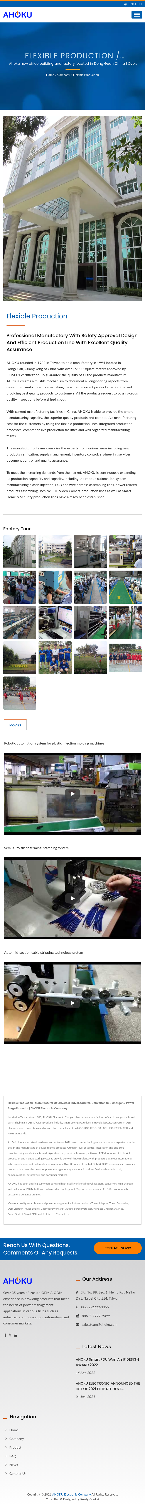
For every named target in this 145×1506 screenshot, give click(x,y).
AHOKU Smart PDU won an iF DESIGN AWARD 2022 (107, 1362)
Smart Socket (15, 1214)
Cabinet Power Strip (52, 1208)
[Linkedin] (15, 1335)
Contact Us (62, 1214)
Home (50, 74)
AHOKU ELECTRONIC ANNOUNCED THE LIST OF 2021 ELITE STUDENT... (108, 1386)
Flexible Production (86, 74)
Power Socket (32, 1208)
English (135, 4)
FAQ (12, 1456)
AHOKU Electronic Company (71, 1494)
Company (63, 74)
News (13, 1465)
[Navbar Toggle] (137, 15)
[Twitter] (10, 1335)
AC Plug (118, 1208)
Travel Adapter (99, 1203)
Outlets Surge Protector (78, 1208)
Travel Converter (118, 1203)
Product (15, 1447)
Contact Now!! (118, 1248)
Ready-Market (89, 1499)
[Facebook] (5, 1335)
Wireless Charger (103, 1208)
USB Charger (15, 1208)
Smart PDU (30, 1214)
